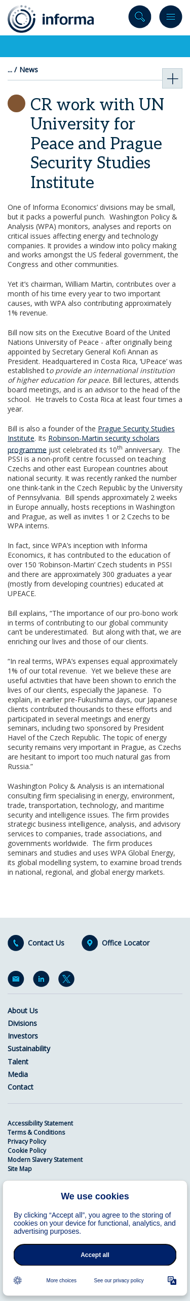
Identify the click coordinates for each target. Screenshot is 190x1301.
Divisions (22, 1023)
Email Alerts (18, 981)
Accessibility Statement (40, 1123)
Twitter (68, 981)
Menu (170, 19)
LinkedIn (43, 981)
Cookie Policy (27, 1150)
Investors (23, 1036)
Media (18, 1074)
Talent (18, 1061)
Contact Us (46, 943)
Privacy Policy (27, 1141)
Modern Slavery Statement (45, 1159)
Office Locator (125, 943)
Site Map (20, 1168)
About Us (23, 1010)
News (28, 69)
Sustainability (29, 1048)
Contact (20, 1087)
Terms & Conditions (36, 1132)
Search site (139, 19)
